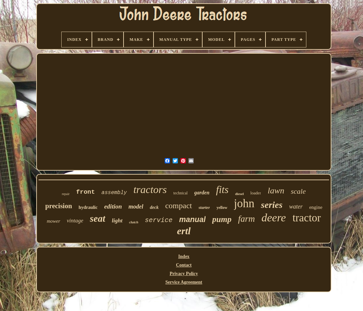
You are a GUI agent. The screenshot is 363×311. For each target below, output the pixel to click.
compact (178, 205)
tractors (150, 189)
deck (154, 207)
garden (201, 192)
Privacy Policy (184, 273)
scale (298, 191)
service (159, 220)
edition (113, 206)
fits (222, 189)
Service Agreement (183, 282)
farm (246, 219)
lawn (275, 190)
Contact (183, 265)
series (271, 205)
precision (58, 206)
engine (315, 207)
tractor (307, 218)
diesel (239, 194)
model (135, 206)
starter (204, 207)
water (296, 206)
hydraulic (88, 207)
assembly (114, 193)
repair (66, 194)
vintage (75, 220)
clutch (133, 222)
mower (53, 221)
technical (180, 193)
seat (97, 218)
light (117, 220)
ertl (184, 230)
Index (183, 256)
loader (255, 192)
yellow (221, 207)
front (85, 192)
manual (192, 219)
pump (221, 219)
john (244, 203)
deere (274, 218)
